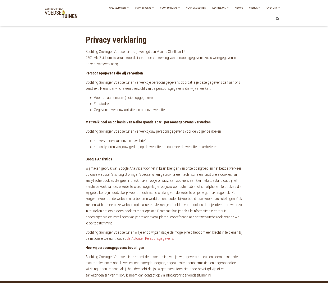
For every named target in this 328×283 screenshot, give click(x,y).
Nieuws (239, 7)
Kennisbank (220, 7)
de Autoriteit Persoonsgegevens (150, 238)
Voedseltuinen (119, 7)
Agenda (254, 7)
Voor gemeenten (196, 7)
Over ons (273, 7)
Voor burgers (144, 7)
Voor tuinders (170, 7)
